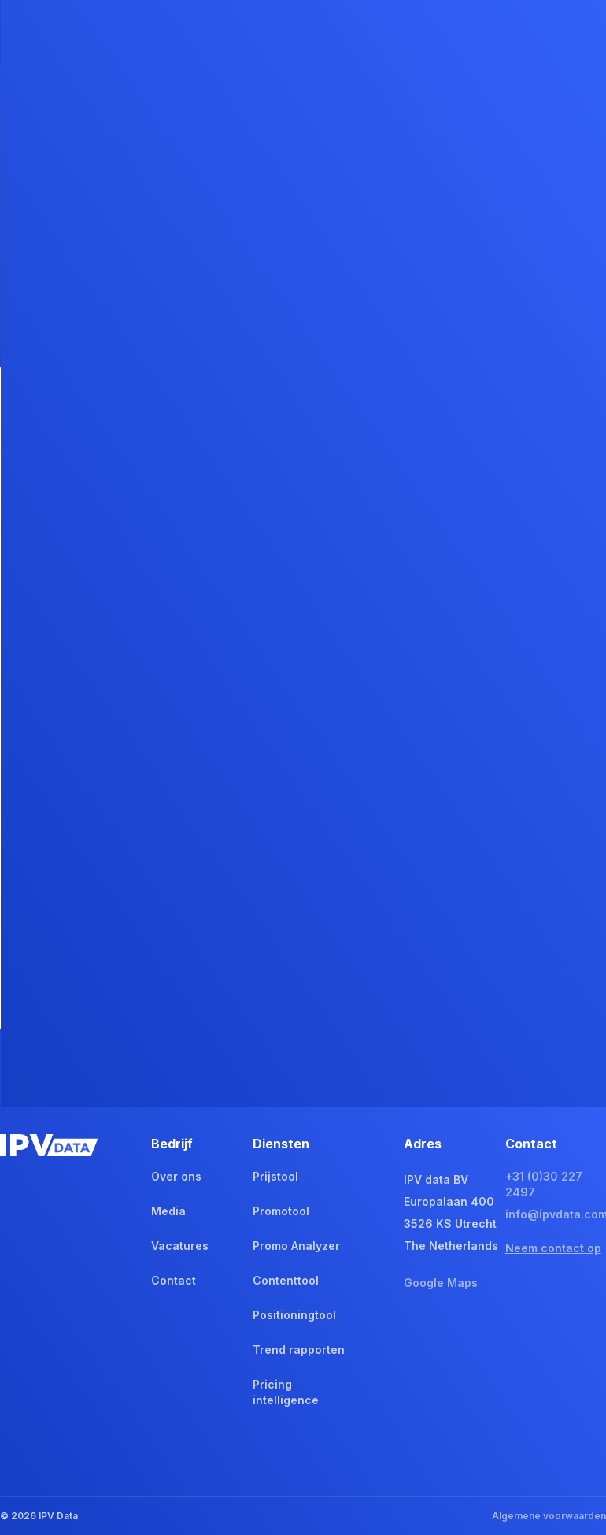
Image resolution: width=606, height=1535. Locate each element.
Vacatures (180, 1245)
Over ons (176, 1176)
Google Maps (441, 1282)
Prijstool (275, 1176)
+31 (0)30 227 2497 (543, 1184)
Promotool (281, 1211)
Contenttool (286, 1280)
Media (168, 1211)
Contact (173, 1280)
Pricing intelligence (286, 1392)
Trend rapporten (299, 1349)
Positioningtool (294, 1315)
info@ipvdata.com (555, 1214)
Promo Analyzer (296, 1245)
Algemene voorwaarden (549, 1516)
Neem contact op (553, 1248)
